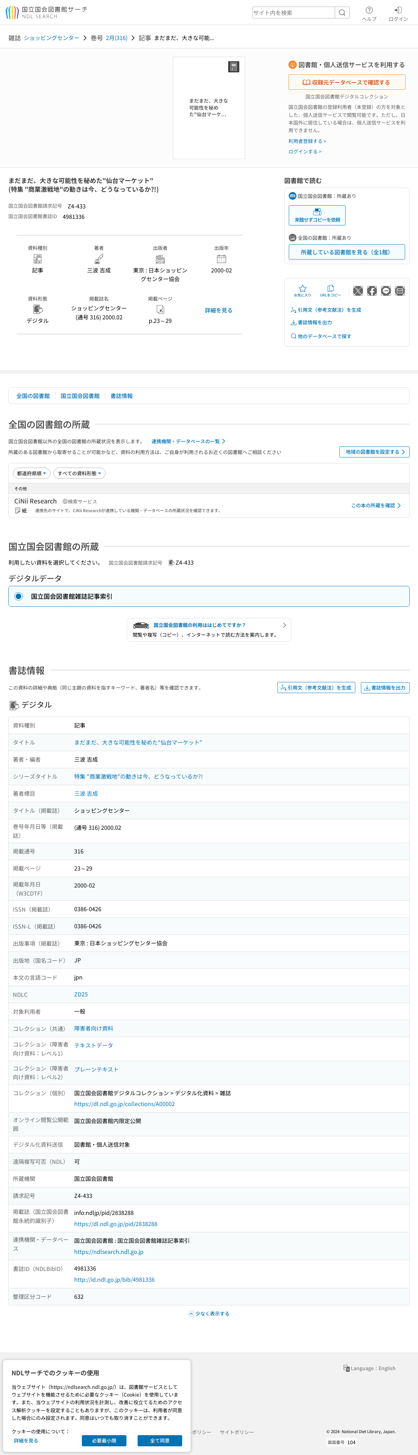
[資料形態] (79, 473)
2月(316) (116, 37)
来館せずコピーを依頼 (317, 215)
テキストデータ (93, 1045)
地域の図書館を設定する (377, 452)
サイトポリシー (237, 1432)
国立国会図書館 (80, 395)
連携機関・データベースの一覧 (190, 441)
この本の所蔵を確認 (377, 505)
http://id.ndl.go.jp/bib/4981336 (114, 1279)
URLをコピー (330, 290)
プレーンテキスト (96, 1069)
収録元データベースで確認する (346, 82)
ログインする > (305, 151)
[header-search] (301, 12)
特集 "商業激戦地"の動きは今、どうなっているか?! (138, 776)
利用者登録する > (307, 140)
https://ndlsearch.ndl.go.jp (109, 1251)
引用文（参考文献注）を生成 (325, 309)
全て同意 (160, 1440)
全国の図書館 (33, 395)
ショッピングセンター (51, 37)
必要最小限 (104, 1440)
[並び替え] (32, 473)
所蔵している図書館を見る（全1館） (347, 252)
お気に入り (302, 290)
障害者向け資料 (93, 1028)
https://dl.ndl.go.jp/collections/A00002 (124, 1103)
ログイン (398, 13)
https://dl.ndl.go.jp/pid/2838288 (115, 1223)
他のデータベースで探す (320, 336)
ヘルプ (369, 13)
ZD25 (81, 994)
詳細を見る (219, 310)
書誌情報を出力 (311, 322)
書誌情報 (121, 395)
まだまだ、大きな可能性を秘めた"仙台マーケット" (138, 742)
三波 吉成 (86, 793)
